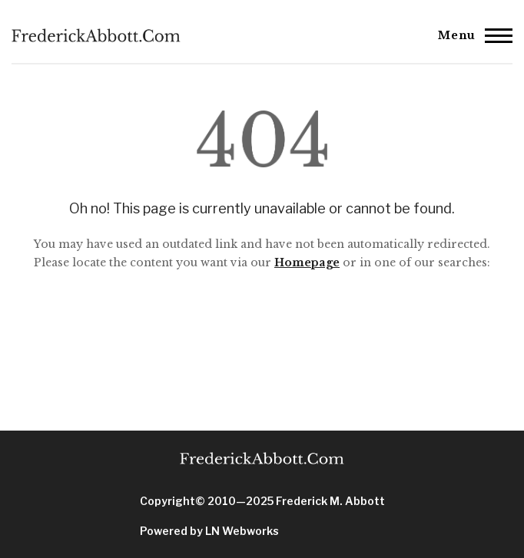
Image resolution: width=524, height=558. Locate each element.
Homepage (307, 262)
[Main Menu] (470, 35)
